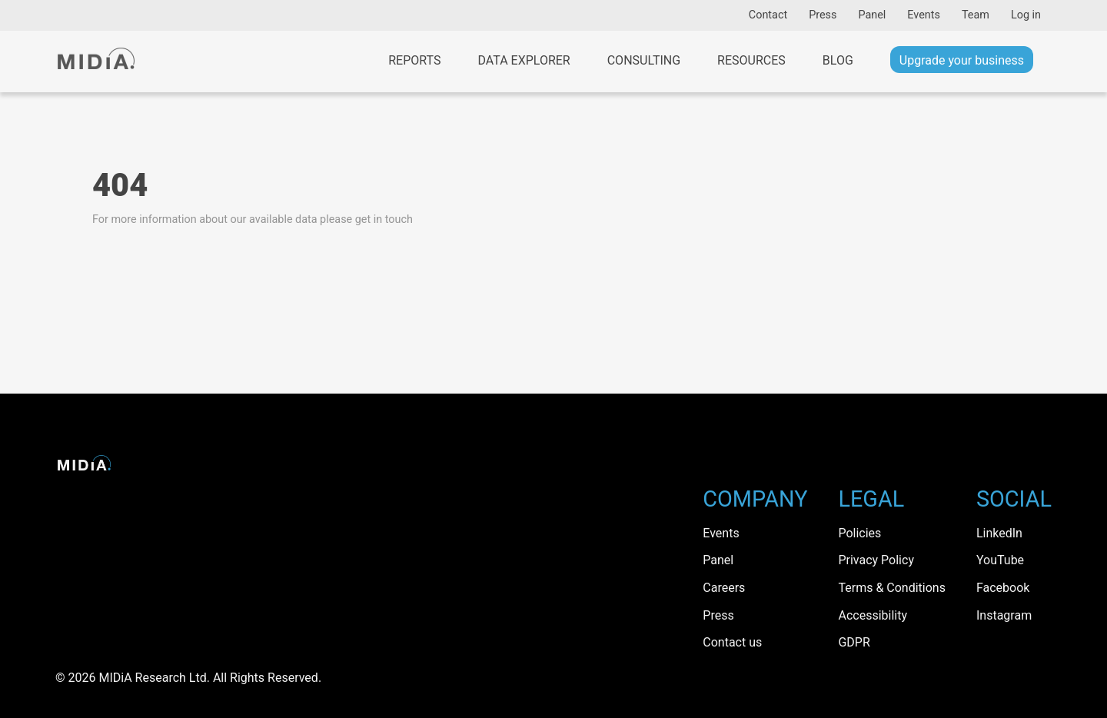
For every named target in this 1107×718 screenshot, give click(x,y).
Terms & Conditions (892, 587)
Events (923, 15)
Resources (751, 60)
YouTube (1000, 560)
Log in (1026, 15)
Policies (859, 533)
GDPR (853, 642)
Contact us (732, 642)
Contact (768, 15)
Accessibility (872, 615)
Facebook (1002, 587)
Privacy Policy (876, 560)
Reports (414, 60)
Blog (838, 60)
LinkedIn (999, 533)
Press (822, 15)
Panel (872, 15)
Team (975, 15)
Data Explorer (523, 60)
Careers (724, 587)
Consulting (643, 60)
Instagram (1004, 615)
